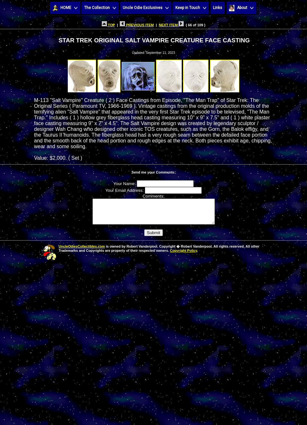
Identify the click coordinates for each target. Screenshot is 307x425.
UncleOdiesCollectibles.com (82, 251)
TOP (108, 25)
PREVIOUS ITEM (137, 25)
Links (217, 7)
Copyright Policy (183, 255)
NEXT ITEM (171, 25)
